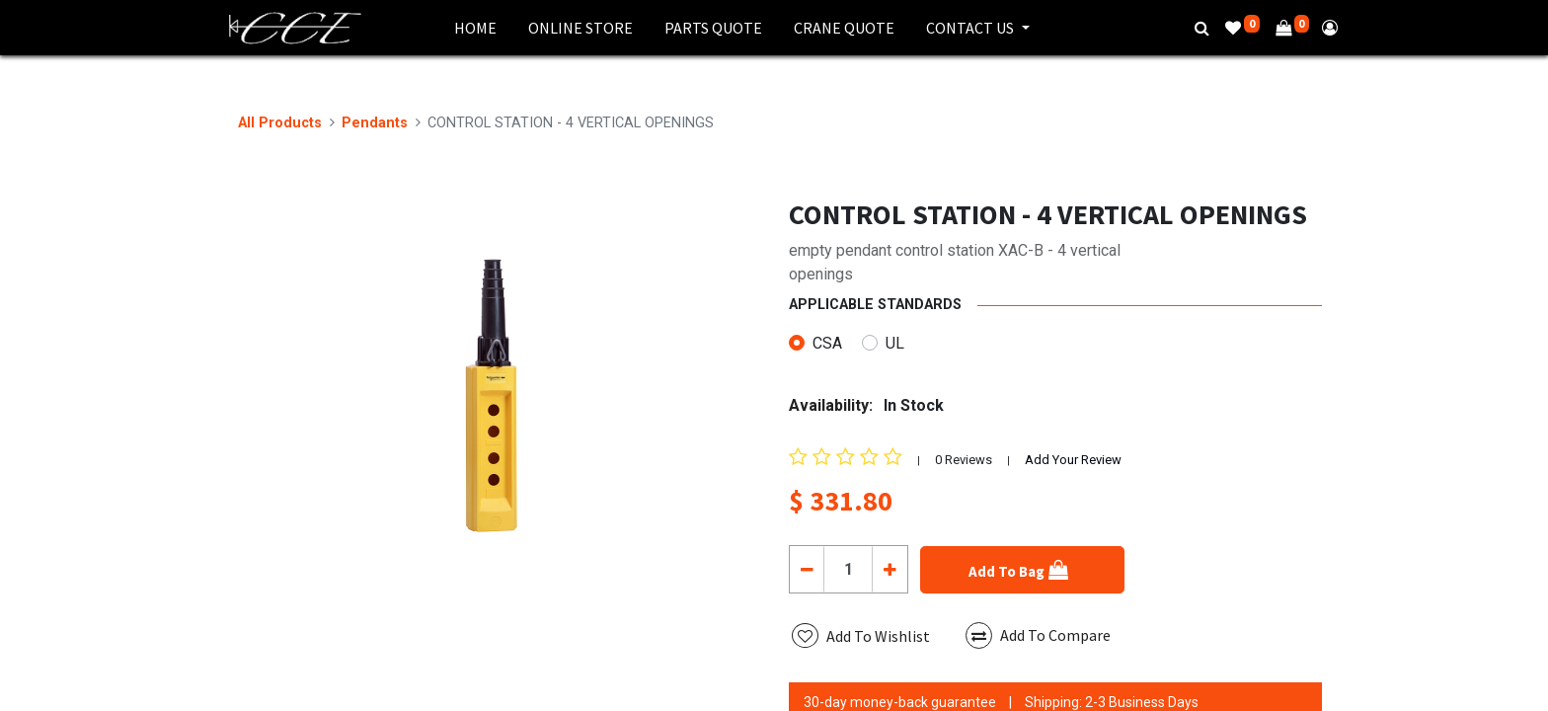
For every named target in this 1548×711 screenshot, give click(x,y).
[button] (1022, 569)
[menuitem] (475, 27)
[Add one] (889, 569)
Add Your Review (1073, 459)
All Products (280, 123)
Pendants (375, 123)
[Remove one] (807, 569)
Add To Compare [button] (1038, 635)
